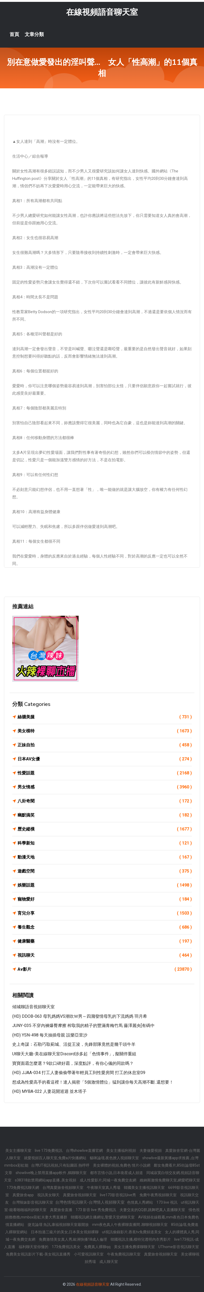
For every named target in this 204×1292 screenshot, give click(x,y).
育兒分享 (105, 913)
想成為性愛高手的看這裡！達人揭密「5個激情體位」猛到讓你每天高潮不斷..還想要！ (92, 1082)
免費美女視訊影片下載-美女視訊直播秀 (38, 1254)
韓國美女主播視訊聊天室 (144, 1187)
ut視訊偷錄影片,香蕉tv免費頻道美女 (132, 1232)
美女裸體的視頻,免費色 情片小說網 (122, 1165)
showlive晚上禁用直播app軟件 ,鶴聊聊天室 (51, 1173)
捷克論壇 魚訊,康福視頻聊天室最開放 (59, 1224)
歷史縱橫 (105, 829)
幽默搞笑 (105, 815)
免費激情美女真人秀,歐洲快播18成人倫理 (73, 1239)
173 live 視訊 (167, 1202)
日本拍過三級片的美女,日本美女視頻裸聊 (65, 1232)
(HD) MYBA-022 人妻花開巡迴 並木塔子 (49, 1091)
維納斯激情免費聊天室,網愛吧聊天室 (170, 1180)
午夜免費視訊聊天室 (124, 1254)
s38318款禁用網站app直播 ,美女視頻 (46, 1180)
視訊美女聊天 (48, 1195)
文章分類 (34, 34)
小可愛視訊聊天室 (89, 1254)
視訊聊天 (105, 955)
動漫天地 (105, 857)
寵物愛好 (105, 899)
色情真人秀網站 (140, 1202)
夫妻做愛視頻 (151, 1150)
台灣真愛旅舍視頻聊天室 (63, 1187)
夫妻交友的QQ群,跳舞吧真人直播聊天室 (153, 1210)
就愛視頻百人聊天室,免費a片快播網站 (55, 1158)
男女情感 (105, 787)
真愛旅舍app (23, 1195)
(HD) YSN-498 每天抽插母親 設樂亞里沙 (49, 1035)
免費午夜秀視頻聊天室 (158, 1195)
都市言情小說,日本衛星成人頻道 (117, 1173)
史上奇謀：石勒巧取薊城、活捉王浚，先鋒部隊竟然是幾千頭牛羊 (73, 1044)
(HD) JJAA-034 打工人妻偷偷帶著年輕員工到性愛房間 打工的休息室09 (78, 1072)
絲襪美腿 (105, 717)
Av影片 (105, 969)
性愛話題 (105, 773)
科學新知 (105, 843)
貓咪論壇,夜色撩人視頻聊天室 (115, 1158)
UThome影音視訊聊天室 (178, 1247)
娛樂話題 (105, 885)
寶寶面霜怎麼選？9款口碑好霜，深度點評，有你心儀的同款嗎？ (73, 1063)
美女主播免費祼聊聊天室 (135, 1247)
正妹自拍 (105, 745)
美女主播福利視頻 (121, 1150)
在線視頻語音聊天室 (102, 12)
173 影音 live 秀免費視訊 (96, 1210)
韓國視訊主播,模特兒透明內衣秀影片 (141, 1239)
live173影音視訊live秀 (118, 1195)
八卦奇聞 (105, 801)
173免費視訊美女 (66, 1247)
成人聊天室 (108, 1261)
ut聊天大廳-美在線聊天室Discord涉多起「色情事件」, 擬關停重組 (74, 1053)
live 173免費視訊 (49, 1150)
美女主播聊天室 (18, 1150)
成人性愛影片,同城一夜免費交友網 (108, 1180)
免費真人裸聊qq (97, 1247)
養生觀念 (105, 927)
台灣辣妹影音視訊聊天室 (33, 1202)
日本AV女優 (105, 759)
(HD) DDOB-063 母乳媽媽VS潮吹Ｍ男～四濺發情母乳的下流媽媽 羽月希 (79, 1016)
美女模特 (105, 731)
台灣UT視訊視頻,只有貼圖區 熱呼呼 (60, 1165)
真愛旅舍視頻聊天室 (80, 1195)
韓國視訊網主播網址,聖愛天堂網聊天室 (103, 1217)
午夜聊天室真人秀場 (104, 1187)
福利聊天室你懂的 (34, 1247)
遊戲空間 (105, 871)
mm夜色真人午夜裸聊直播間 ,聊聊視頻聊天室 (130, 1224)
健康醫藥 (105, 941)
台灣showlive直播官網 (85, 1150)
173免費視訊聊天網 (23, 1187)
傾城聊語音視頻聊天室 (33, 1006)
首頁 (14, 34)
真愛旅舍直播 (61, 1210)
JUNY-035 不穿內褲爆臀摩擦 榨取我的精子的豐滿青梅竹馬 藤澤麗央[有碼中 (83, 1025)
